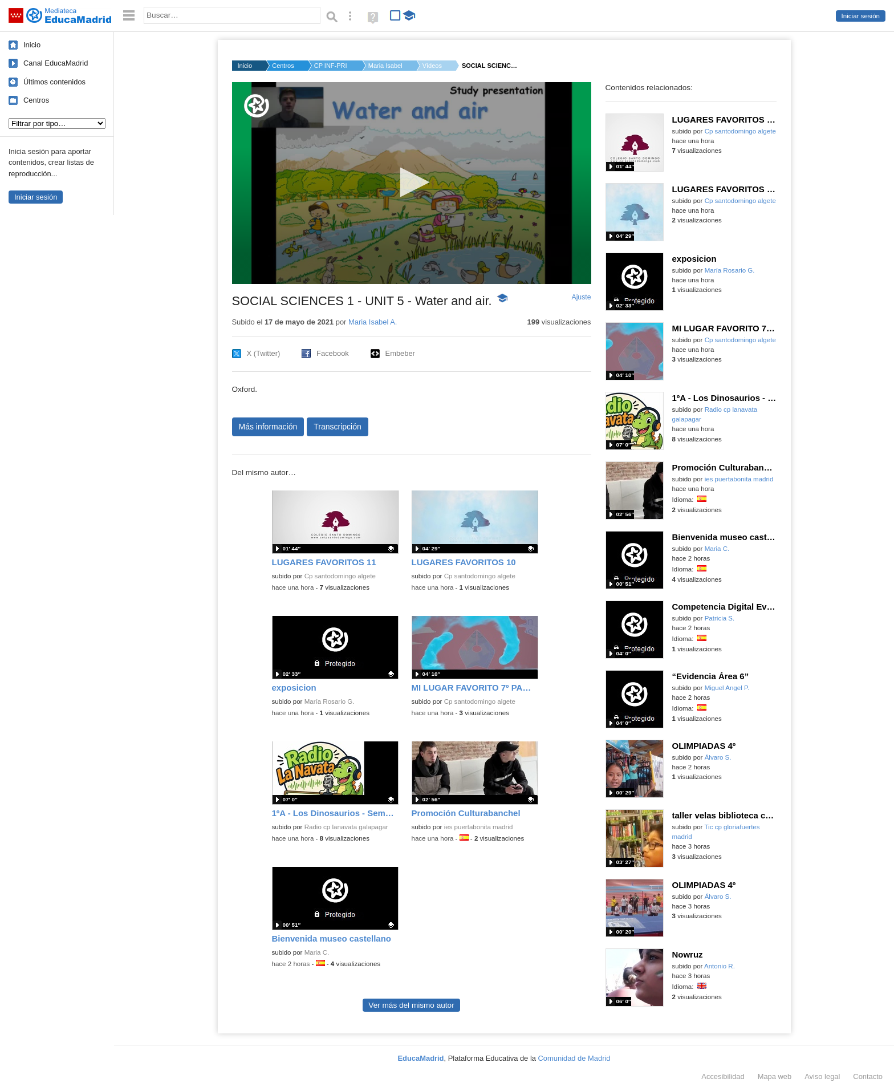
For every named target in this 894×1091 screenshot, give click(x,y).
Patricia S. (720, 618)
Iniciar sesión (861, 16)
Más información (268, 426)
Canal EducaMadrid (55, 63)
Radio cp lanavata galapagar (346, 827)
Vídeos (432, 65)
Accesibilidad (722, 1076)
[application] (411, 183)
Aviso (822, 1076)
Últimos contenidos (54, 82)
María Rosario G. (329, 701)
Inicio (31, 44)
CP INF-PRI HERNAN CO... (331, 65)
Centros (36, 100)
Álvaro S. (718, 757)
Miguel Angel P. (727, 687)
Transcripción (337, 426)
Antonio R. (719, 966)
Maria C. (317, 952)
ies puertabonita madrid (478, 827)
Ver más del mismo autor (411, 1005)
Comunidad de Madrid (574, 1058)
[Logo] (256, 106)
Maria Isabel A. (385, 65)
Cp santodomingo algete (340, 576)
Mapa (775, 1076)
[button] (411, 182)
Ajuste (581, 297)
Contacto (868, 1076)
